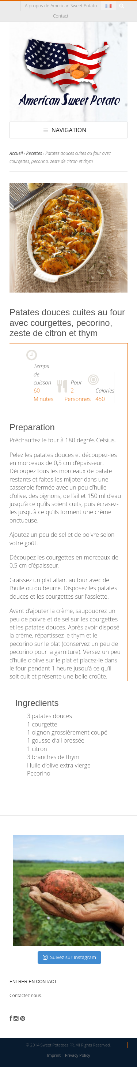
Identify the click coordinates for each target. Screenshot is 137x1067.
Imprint (54, 1055)
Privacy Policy (77, 1055)
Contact (60, 16)
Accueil (16, 153)
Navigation (69, 130)
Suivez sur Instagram (69, 957)
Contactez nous (25, 995)
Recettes (34, 153)
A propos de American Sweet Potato (61, 6)
